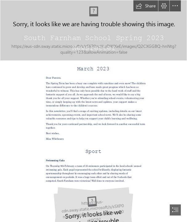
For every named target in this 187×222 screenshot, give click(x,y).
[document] (93, 111)
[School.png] (93, 30)
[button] (145, 5)
